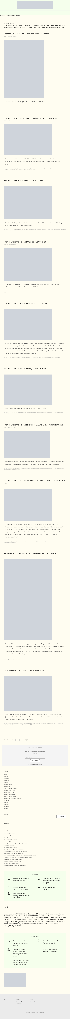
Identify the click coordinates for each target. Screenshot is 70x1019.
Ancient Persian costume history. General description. (16, 843)
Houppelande (6, 413)
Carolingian (6, 780)
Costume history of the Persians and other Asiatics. (15, 851)
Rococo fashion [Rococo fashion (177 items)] (32, 923)
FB (36, 1010)
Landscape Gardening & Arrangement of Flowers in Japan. (51, 881)
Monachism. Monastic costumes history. (13, 859)
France (24, 105)
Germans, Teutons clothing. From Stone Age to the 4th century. (18, 857)
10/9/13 (5, 555)
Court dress (37, 168)
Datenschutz (19, 1001)
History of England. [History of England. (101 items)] (58, 917)
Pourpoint (8, 230)
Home (1, 15)
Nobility (31, 105)
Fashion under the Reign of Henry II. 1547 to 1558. (25, 368)
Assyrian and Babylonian (9, 841)
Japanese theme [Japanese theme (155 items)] (19, 919)
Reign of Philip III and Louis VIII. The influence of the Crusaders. (31, 553)
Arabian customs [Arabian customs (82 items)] (12, 914)
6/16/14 (5, 485)
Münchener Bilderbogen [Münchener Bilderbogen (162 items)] (11, 921)
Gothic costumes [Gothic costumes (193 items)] (39, 917)
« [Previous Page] (16, 740)
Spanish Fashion (32, 169)
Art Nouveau (6, 806)
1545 (8, 412)
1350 (8, 657)
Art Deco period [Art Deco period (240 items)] (31, 914)
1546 (10, 412)
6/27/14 (5, 305)
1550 (14, 412)
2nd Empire (6, 800)
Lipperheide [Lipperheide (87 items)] (45, 919)
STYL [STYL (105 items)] (49, 923)
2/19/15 (5, 36)
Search (6, 814)
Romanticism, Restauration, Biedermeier (13, 798)
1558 (16, 412)
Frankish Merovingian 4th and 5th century (13, 853)
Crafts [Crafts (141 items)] (42, 915)
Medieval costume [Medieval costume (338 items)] (55, 919)
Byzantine (6, 776)
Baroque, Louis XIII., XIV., (9, 790)
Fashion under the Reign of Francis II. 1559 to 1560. (26, 303)
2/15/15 (5, 182)
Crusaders (58, 657)
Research (33, 1001)
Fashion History (19, 105)
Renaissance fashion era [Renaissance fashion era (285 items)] (17, 923)
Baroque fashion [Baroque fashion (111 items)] (10, 915)
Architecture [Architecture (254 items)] (20, 914)
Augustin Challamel (9, 15)
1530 (14, 468)
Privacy (18, 999)
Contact (5, 1001)
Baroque (33, 168)
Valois (5, 292)
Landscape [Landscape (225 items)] (33, 919)
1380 (8, 105)
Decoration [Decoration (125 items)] (6, 917)
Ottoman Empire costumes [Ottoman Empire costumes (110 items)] (39, 921)
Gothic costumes (60, 105)
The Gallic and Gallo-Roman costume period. (14, 849)
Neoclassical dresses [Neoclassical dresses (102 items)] (22, 921)
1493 (10, 468)
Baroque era (21, 169)
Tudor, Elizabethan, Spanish (10, 788)
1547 (12, 412)
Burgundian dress (20, 723)
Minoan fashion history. (9, 837)
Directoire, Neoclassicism (9, 794)
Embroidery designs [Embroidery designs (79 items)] (21, 917)
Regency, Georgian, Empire (10, 796)
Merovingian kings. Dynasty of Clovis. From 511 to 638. (20, 896)
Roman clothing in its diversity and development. (15, 865)
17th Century (24, 168)
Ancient (5, 774)
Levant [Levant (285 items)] (40, 919)
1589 (12, 229)
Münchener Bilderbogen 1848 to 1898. (12, 861)
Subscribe (35, 760)
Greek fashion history (8, 835)
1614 (16, 168)
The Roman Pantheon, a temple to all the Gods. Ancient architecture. (20, 962)
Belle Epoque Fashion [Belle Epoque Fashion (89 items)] (18, 915)
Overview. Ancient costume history (11, 863)
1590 (12, 168)
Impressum (19, 1003)
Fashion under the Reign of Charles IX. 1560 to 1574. (26, 242)
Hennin (8, 542)
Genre (57, 168)
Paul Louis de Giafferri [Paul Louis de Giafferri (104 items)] (50, 921)
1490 (8, 468)
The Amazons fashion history (10, 847)
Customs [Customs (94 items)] (53, 915)
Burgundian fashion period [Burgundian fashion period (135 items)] (30, 915)
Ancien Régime (29, 168)
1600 (14, 168)
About (5, 999)
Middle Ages (27, 105)
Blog (32, 999)
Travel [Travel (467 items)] (18, 925)
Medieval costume (7, 107)
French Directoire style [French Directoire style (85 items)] (29, 917)
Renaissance (6, 169)
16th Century (20, 168)
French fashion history (51, 168)
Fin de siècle (6, 804)
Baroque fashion (26, 169)
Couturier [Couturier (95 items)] (39, 915)
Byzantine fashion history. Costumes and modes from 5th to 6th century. (20, 855)
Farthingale (44, 357)
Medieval (6, 782)
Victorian (6, 802)
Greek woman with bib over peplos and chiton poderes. (20, 943)
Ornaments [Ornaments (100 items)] (30, 921)
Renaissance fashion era (14, 230)
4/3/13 (5, 672)
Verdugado (18, 469)
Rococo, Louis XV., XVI (9, 792)
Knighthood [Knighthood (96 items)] (26, 919)
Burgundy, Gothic (8, 784)
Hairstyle (38, 412)
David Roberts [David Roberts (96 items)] (59, 915)
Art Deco (6, 808)
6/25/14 (5, 427)
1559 (8, 357)
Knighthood (9, 659)
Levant (12, 659)
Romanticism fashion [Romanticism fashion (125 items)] (42, 923)
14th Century (12, 105)
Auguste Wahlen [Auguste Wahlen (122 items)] (55, 914)
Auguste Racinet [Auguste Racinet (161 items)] (46, 914)
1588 (10, 168)
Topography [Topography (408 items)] (9, 925)
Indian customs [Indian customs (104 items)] (10, 919)
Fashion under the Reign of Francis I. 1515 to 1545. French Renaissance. (35, 425)
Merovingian (6, 778)
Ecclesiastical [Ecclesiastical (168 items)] (13, 917)
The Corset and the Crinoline (10, 839)
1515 (12, 468)
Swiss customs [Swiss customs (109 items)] (54, 923)
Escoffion (59, 229)
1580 (10, 229)
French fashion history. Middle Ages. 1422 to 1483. (25, 670)
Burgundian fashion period (11, 724)
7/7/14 (5, 244)
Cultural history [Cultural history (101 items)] (48, 915)
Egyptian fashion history (9, 833)
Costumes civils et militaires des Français (51, 105)
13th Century (12, 657)
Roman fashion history (9, 845)
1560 (10, 357)
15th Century (20, 468)
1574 (8, 229)
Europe (15, 105)
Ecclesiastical (25, 657)
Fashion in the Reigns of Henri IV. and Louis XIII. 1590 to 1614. (30, 118)
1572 (8, 168)
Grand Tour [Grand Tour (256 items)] (49, 917)
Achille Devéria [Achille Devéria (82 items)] (6, 914)
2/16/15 (5, 120)
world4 (9, 36)
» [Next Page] (29, 740)
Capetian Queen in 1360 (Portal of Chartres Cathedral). (27, 34)
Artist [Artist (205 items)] (38, 914)
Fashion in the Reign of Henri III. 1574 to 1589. (23, 180)
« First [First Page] (13, 740)
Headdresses (42, 412)
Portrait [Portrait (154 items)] (58, 921)
